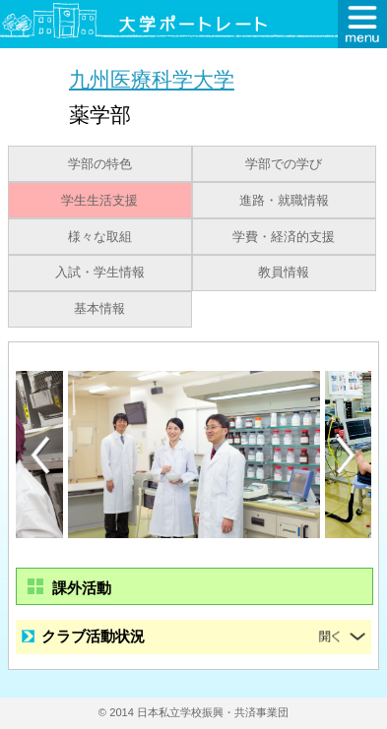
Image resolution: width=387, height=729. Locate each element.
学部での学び (283, 164)
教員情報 (283, 272)
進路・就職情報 (284, 201)
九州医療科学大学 (151, 79)
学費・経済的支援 (283, 237)
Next (346, 455)
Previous (40, 455)
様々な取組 (100, 237)
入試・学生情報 (100, 272)
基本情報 (99, 309)
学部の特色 (100, 164)
